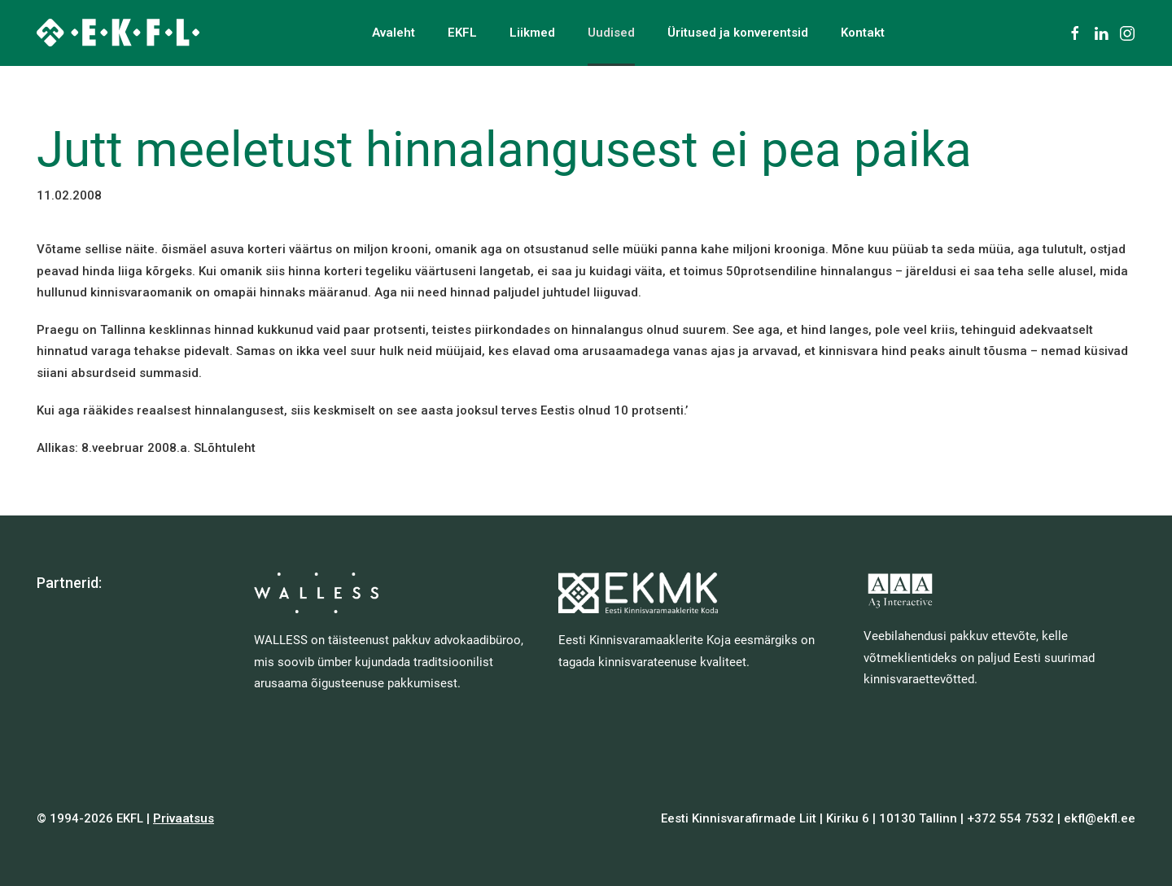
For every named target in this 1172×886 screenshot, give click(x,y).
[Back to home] (118, 32)
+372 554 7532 (1010, 818)
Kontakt (863, 32)
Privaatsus (183, 818)
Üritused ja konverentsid (737, 32)
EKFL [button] (462, 32)
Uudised (611, 32)
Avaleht (393, 32)
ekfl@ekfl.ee (1099, 818)
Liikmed (532, 32)
